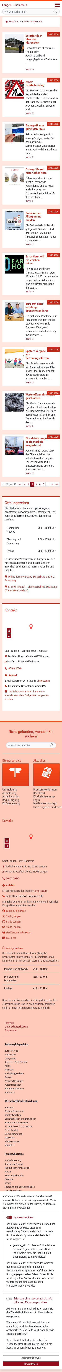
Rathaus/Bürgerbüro (32, 21)
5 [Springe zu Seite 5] (43, 484)
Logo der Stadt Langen (18, 4)
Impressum (43, 680)
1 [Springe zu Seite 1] (28, 484)
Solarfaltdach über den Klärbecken (34, 39)
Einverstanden (31, 1364)
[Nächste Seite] (52, 484)
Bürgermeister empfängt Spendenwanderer (37, 307)
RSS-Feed (11, 937)
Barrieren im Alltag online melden (33, 216)
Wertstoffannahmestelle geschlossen (40, 396)
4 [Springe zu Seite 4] (39, 484)
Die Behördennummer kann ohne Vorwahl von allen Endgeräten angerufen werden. (27, 695)
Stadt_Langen (13, 916)
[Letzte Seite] (57, 484)
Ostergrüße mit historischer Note (36, 170)
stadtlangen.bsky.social (18, 932)
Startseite (13, 21)
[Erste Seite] (20, 484)
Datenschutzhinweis (31, 1357)
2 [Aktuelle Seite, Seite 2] (32, 484)
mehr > (30, 69)
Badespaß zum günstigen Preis (35, 127)
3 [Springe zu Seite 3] (36, 484)
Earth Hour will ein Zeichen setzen (35, 260)
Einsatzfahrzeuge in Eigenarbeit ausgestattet (36, 441)
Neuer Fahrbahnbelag (35, 83)
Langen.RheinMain (16, 910)
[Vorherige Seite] (25, 484)
